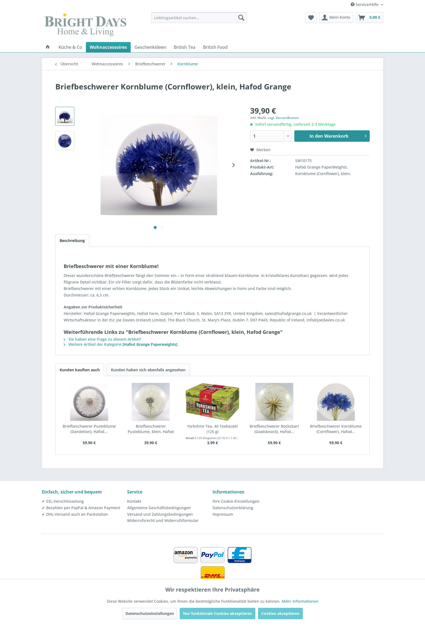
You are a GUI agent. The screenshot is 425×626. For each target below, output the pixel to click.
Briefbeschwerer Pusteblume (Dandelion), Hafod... (89, 429)
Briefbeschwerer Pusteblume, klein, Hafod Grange (151, 429)
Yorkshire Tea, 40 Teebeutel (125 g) (212, 429)
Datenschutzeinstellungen (149, 613)
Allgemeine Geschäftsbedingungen (159, 507)
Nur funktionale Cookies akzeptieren (217, 613)
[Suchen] (241, 17)
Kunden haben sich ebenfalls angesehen (148, 369)
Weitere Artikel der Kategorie (121, 344)
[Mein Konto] (336, 17)
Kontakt (134, 501)
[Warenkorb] (369, 17)
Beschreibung (72, 240)
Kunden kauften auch (80, 369)
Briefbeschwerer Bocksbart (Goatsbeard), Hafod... (274, 429)
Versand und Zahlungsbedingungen (160, 514)
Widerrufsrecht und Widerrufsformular (162, 520)
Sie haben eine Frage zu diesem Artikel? (102, 339)
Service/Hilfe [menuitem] (365, 4)
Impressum (222, 514)
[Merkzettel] (311, 17)
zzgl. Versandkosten (283, 117)
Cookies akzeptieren (280, 613)
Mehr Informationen (300, 601)
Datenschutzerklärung (232, 507)
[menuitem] (199, 17)
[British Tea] (184, 47)
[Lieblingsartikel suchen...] (199, 17)
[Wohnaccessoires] (108, 47)
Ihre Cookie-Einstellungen (235, 501)
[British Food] (215, 47)
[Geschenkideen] (150, 47)
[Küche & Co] (70, 47)
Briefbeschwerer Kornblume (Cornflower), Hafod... (336, 429)
